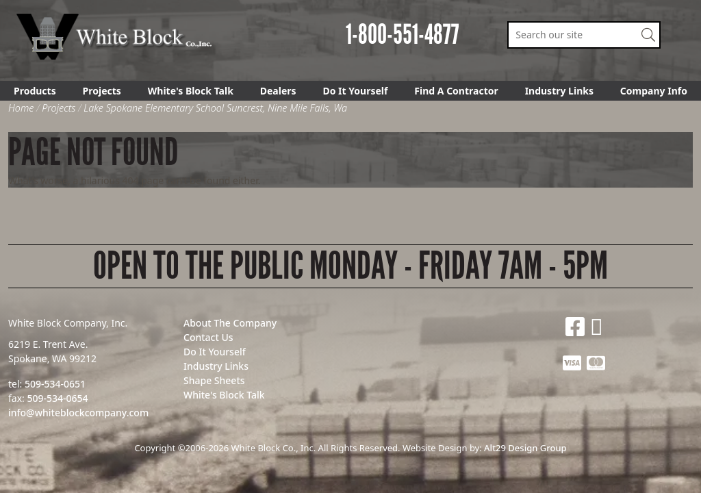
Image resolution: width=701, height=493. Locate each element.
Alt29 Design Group (525, 448)
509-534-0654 (57, 398)
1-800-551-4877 (402, 34)
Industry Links (559, 90)
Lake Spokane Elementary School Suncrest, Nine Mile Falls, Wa (215, 107)
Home (21, 107)
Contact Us (208, 337)
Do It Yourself (354, 90)
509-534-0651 (55, 383)
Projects (102, 90)
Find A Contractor (456, 90)
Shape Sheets (214, 380)
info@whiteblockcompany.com (78, 412)
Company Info (653, 90)
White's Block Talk (190, 90)
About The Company (230, 322)
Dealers (278, 90)
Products (35, 90)
